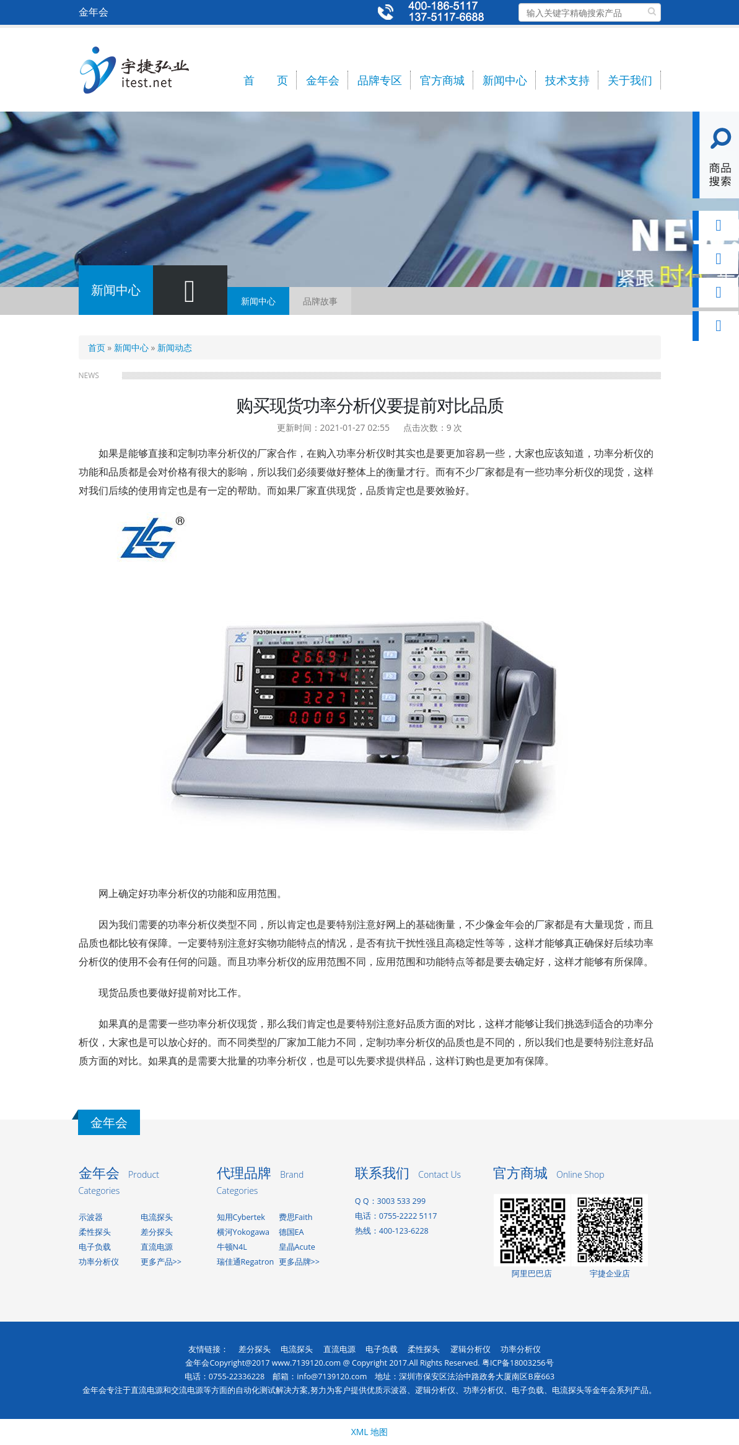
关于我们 (630, 80)
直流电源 (157, 1247)
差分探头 (157, 1232)
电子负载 (95, 1247)
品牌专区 (379, 80)
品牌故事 (320, 301)
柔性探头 (95, 1232)
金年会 (322, 80)
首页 (96, 347)
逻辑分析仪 (470, 1349)
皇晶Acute (297, 1247)
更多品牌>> (299, 1262)
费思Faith (296, 1217)
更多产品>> (161, 1262)
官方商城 (442, 80)
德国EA (291, 1232)
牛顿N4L (232, 1247)
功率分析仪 (99, 1262)
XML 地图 (369, 1432)
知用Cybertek (241, 1217)
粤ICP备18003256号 (518, 1363)
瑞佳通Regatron (245, 1262)
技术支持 (567, 80)
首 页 (265, 80)
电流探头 (157, 1217)
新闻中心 (505, 80)
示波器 (91, 1217)
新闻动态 (174, 347)
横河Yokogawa (243, 1232)
